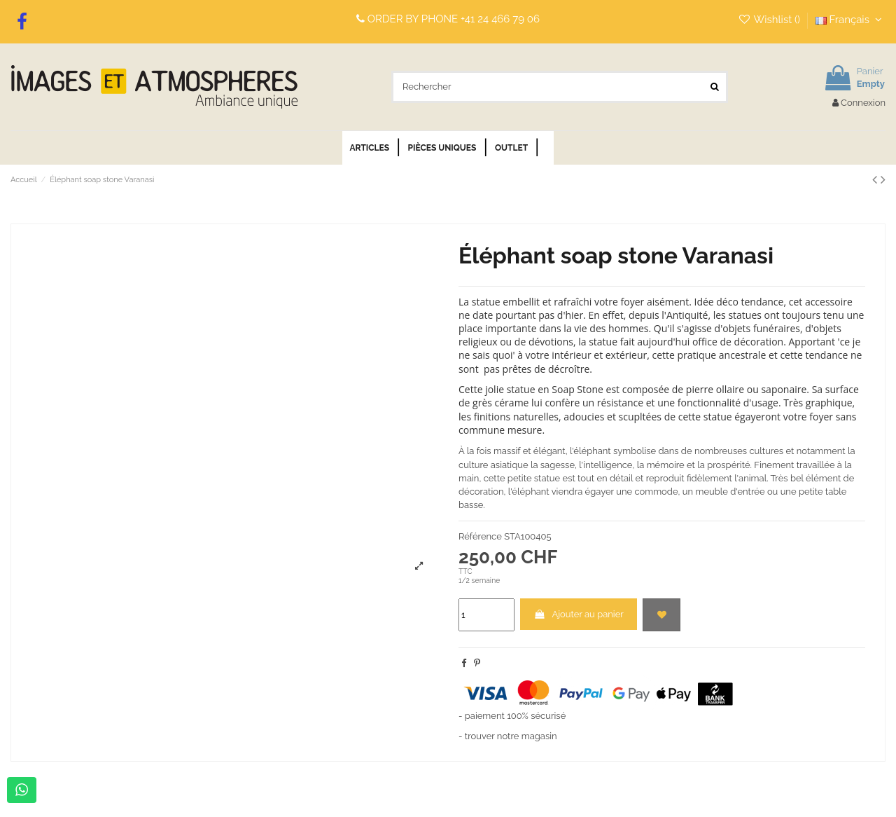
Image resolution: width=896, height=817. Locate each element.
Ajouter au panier (578, 614)
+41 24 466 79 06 (500, 19)
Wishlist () (770, 19)
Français (851, 19)
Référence (480, 536)
